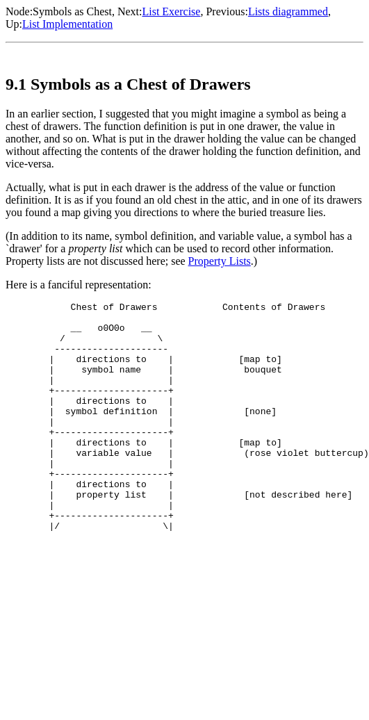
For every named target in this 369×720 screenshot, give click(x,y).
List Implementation (67, 24)
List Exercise (171, 11)
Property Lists (219, 261)
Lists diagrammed (288, 11)
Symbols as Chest (72, 11)
